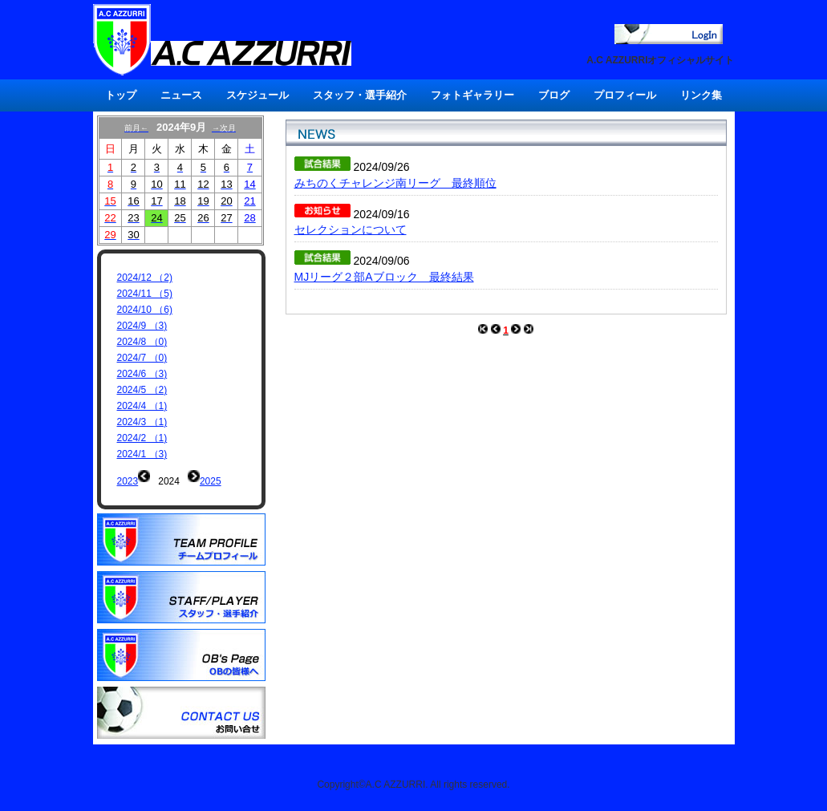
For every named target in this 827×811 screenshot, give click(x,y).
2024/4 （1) (142, 406)
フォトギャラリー (472, 95)
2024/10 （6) (144, 309)
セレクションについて (350, 229)
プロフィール (625, 95)
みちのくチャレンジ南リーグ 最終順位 (395, 182)
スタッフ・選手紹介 (360, 95)
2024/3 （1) (142, 422)
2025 (210, 481)
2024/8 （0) (142, 341)
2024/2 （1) (142, 438)
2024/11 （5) (144, 293)
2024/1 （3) (142, 454)
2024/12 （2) (144, 277)
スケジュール (257, 95)
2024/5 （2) (142, 389)
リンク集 (701, 95)
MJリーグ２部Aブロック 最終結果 (384, 276)
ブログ (554, 95)
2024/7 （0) (142, 357)
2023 (128, 481)
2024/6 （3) (142, 373)
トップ (120, 95)
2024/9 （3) (142, 325)
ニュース (181, 95)
